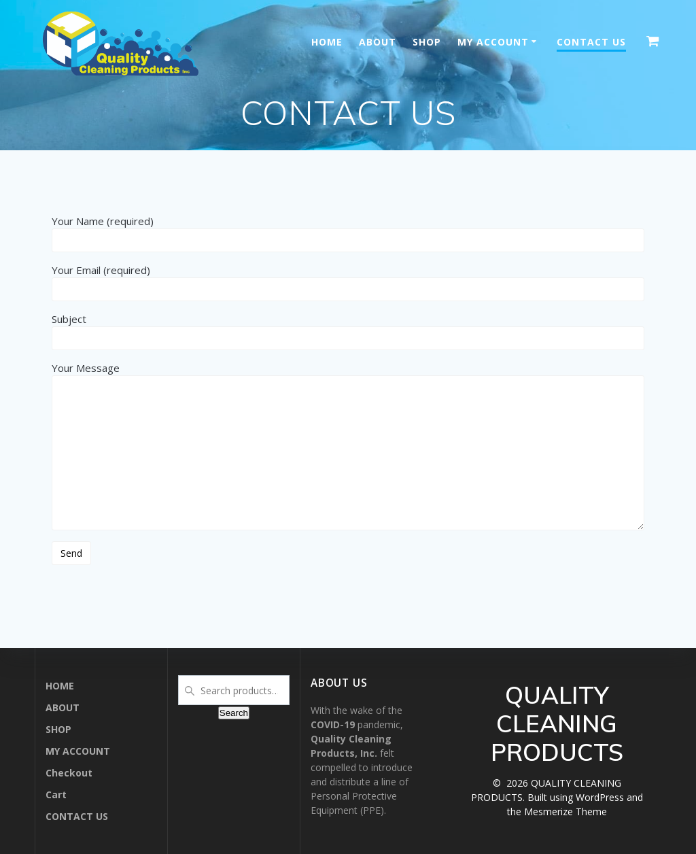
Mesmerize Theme (565, 811)
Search (234, 713)
